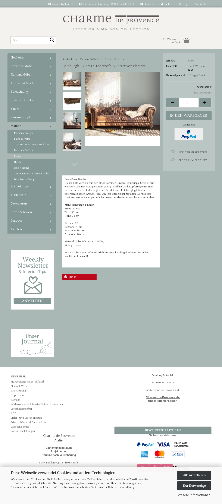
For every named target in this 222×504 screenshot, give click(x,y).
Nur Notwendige (194, 486)
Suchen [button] (166, 4)
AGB (13, 413)
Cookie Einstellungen (23, 431)
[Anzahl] (189, 103)
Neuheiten (18, 57)
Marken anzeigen (24, 133)
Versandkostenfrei (60, 4)
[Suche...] (52, 40)
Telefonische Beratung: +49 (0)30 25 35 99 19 (106, 4)
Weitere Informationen (194, 495)
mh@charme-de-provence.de (163, 390)
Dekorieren (19, 203)
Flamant (18, 156)
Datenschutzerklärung (121, 487)
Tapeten (16, 229)
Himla (17, 162)
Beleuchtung (19, 91)
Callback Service (20, 426)
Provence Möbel (22, 66)
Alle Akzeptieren (194, 475)
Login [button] (184, 4)
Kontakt (15, 400)
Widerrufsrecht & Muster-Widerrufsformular (37, 404)
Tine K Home (21, 168)
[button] (74, 164)
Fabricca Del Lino (24, 150)
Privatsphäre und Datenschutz (28, 422)
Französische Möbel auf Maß (27, 381)
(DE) (190, 70)
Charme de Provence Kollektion (32, 144)
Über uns (147, 4)
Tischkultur (18, 195)
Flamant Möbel (21, 74)
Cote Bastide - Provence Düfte (31, 173)
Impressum (18, 395)
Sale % (15, 109)
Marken (16, 126)
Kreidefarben (20, 186)
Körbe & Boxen (21, 212)
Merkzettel (204, 4)
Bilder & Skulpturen (24, 100)
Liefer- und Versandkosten (26, 417)
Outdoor (16, 220)
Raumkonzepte (21, 117)
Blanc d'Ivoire (22, 138)
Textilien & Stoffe (23, 83)
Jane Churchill (18, 390)
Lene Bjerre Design (25, 179)
